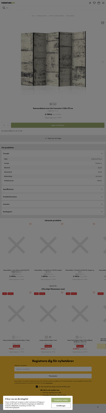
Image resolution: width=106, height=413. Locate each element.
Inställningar (60, 406)
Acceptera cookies (61, 400)
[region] (38, 403)
